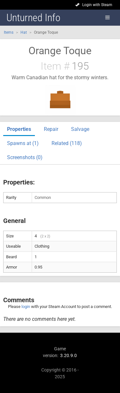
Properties (19, 129)
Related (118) (67, 143)
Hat (23, 32)
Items (8, 32)
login (25, 306)
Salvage (80, 129)
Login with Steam (97, 5)
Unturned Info (33, 18)
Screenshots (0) (25, 157)
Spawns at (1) (23, 143)
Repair (51, 129)
